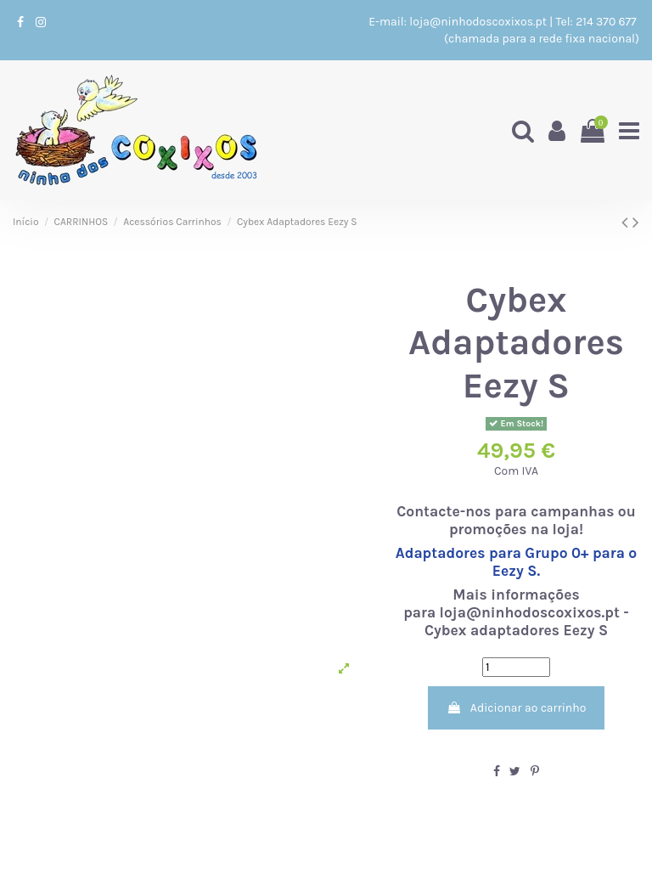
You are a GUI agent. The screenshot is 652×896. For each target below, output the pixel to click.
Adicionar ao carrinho (517, 708)
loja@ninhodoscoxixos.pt (478, 21)
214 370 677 (607, 21)
